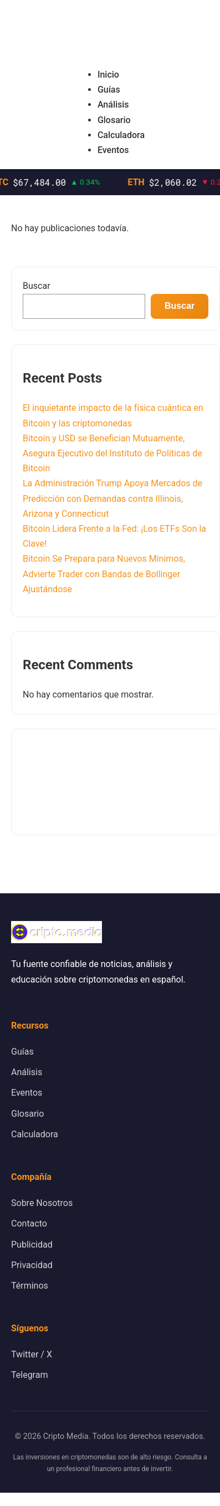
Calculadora (121, 135)
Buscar (36, 286)
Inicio (108, 74)
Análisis (113, 104)
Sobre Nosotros (42, 1203)
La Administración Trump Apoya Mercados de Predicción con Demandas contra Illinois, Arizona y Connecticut (112, 498)
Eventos (113, 150)
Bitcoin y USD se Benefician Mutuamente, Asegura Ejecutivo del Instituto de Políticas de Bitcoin (112, 453)
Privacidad (32, 1265)
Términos (29, 1285)
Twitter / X (31, 1354)
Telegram (29, 1375)
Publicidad (32, 1244)
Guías (109, 89)
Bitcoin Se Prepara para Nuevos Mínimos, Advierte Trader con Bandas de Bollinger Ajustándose (104, 573)
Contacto (29, 1223)
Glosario (114, 120)
